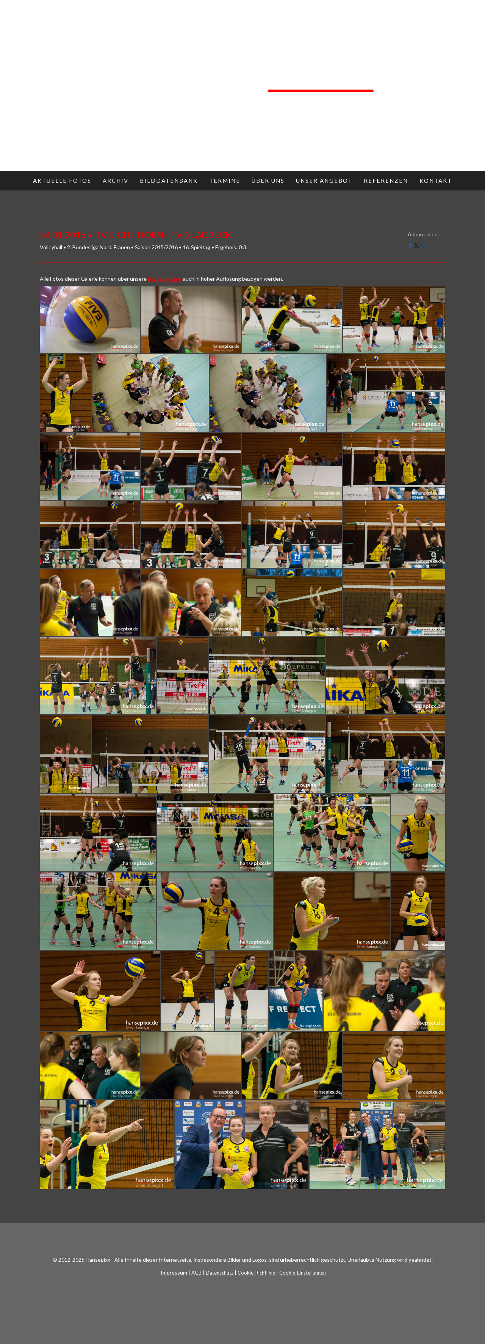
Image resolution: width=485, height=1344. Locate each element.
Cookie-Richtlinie (256, 1273)
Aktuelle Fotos (62, 180)
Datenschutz (219, 1273)
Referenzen (386, 180)
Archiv (115, 180)
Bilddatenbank (169, 180)
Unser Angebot (324, 180)
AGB (196, 1273)
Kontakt (435, 180)
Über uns (268, 180)
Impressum (174, 1272)
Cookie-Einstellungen (302, 1273)
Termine (224, 180)
